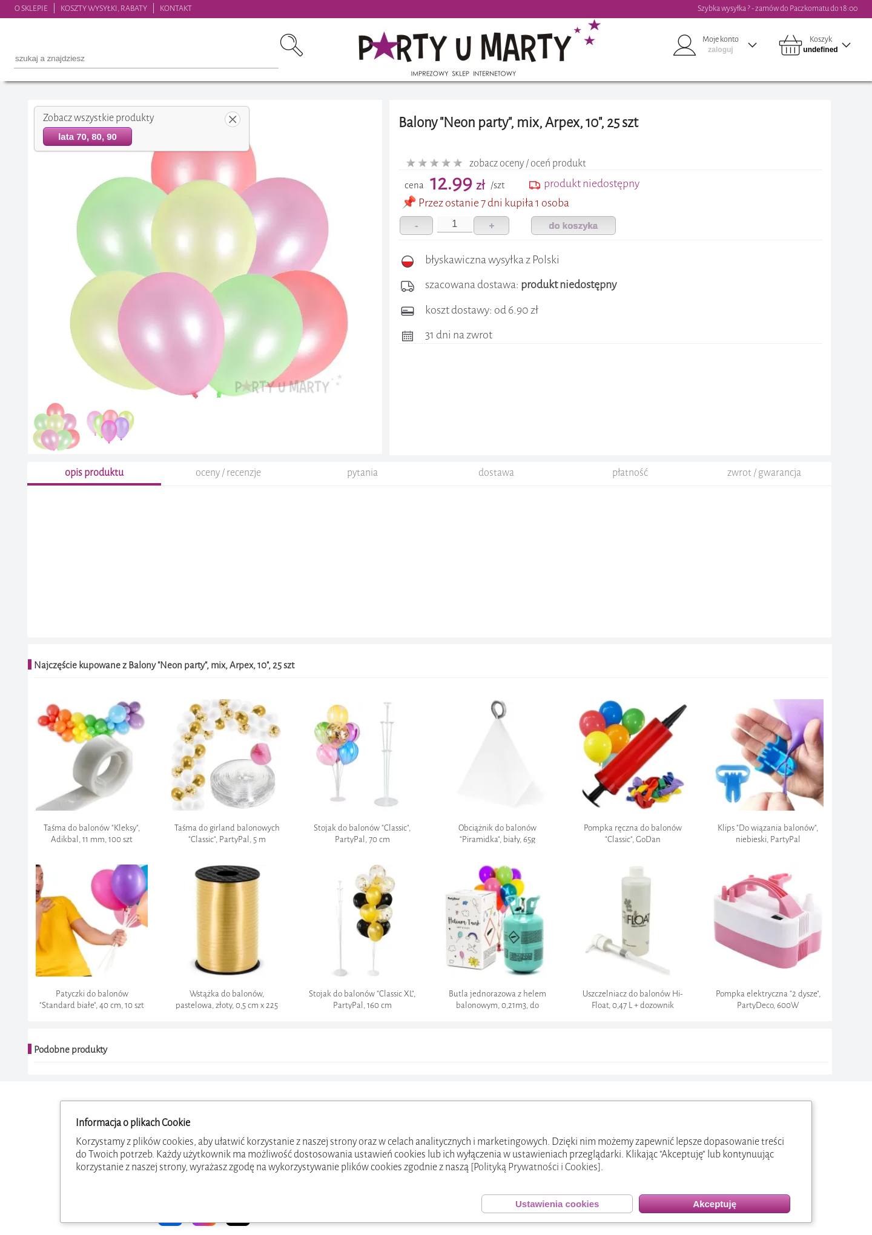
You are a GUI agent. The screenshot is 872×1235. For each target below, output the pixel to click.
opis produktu (94, 472)
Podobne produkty (70, 1050)
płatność (630, 472)
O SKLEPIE (31, 8)
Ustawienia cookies (557, 1204)
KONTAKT (176, 8)
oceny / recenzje (228, 472)
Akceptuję (714, 1204)
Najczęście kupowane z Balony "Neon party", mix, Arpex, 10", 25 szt (164, 665)
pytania (362, 472)
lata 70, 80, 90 (87, 136)
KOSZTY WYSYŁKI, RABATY (104, 8)
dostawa (496, 472)
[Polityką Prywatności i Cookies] (536, 1167)
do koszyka (573, 225)
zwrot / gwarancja (764, 472)
